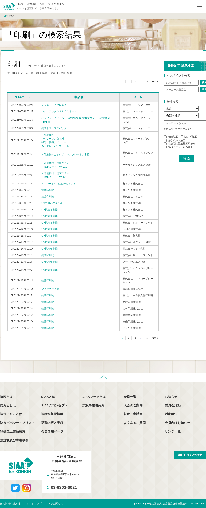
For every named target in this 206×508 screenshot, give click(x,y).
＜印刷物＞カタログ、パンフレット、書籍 (65, 154)
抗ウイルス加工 (174, 140)
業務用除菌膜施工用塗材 (179, 143)
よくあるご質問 (135, 423)
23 (147, 82)
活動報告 (171, 414)
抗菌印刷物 (47, 190)
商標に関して (55, 503)
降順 (44, 72)
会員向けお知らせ (177, 423)
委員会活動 (173, 405)
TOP (4, 16)
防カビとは (8, 405)
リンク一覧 (173, 431)
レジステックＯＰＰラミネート (59, 111)
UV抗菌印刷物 (49, 209)
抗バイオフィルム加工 (178, 147)
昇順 (38, 72)
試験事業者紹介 (93, 405)
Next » (155, 82)
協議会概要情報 (52, 414)
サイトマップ (34, 503)
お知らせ (171, 396)
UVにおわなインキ (52, 203)
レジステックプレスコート (56, 104)
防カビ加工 (189, 136)
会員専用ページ (52, 431)
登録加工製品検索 (12, 431)
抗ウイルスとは (11, 414)
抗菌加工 (171, 136)
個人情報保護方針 (10, 503)
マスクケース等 (50, 288)
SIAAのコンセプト (54, 405)
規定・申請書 (133, 414)
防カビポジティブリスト (17, 423)
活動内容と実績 (52, 423)
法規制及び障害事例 (14, 440)
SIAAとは (48, 396)
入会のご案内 (133, 405)
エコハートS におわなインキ (58, 183)
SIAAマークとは (94, 396)
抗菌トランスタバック (54, 128)
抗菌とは (6, 396)
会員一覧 (130, 396)
